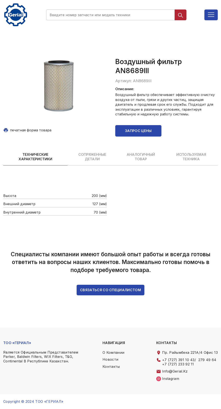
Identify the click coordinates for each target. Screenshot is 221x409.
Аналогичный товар (141, 156)
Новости (110, 359)
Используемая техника (191, 156)
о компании (113, 352)
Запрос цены (138, 131)
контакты (111, 366)
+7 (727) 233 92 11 (178, 364)
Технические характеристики (35, 156)
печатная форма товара (30, 130)
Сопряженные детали (92, 156)
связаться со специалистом (110, 290)
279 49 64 (207, 360)
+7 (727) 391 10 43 (178, 360)
